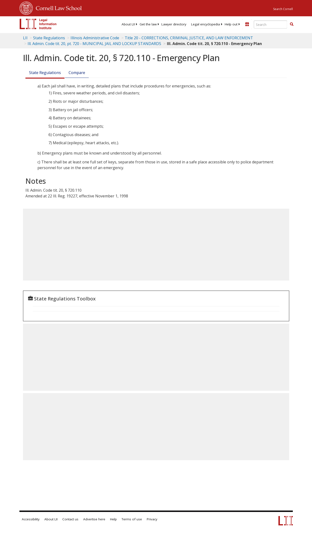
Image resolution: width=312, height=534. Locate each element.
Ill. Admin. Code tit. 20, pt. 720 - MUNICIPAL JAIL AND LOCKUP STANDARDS (94, 43)
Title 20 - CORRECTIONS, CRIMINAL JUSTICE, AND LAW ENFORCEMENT (189, 37)
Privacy (152, 519)
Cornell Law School (57, 7)
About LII (128, 24)
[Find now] (291, 24)
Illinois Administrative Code (95, 37)
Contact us (70, 519)
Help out (231, 24)
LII (25, 37)
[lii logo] (38, 23)
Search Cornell (283, 9)
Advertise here (94, 519)
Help (113, 519)
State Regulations (49, 37)
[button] (291, 24)
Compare (77, 72)
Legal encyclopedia (205, 24)
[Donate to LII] (247, 24)
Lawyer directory (173, 24)
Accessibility (31, 519)
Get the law (148, 24)
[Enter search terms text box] (270, 24)
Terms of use (132, 519)
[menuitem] (128, 24)
